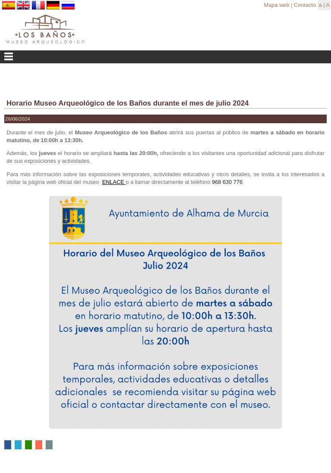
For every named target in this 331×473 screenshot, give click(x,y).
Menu (165, 56)
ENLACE (114, 182)
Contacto (305, 5)
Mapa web (276, 5)
